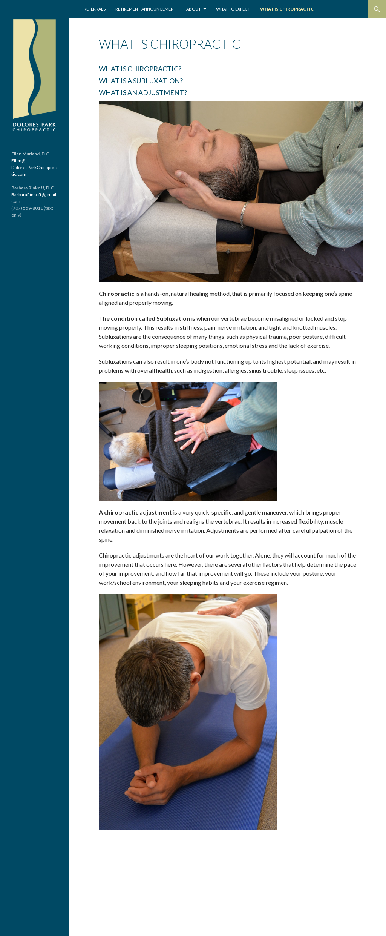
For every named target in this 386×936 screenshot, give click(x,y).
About (193, 8)
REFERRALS (95, 8)
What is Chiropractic (287, 8)
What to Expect (233, 8)
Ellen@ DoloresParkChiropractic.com (34, 167)
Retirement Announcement (145, 8)
